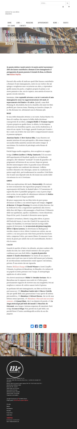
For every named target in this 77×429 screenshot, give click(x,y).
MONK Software (24, 398)
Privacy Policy (10, 412)
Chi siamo (9, 404)
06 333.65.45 (9, 420)
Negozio (8, 406)
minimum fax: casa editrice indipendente (12, 13)
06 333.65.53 (16, 420)
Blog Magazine (10, 408)
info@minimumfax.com (14, 421)
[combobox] (53, 3)
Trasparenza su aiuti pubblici (12, 395)
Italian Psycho (15, 74)
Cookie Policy (9, 415)
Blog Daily (9, 410)
